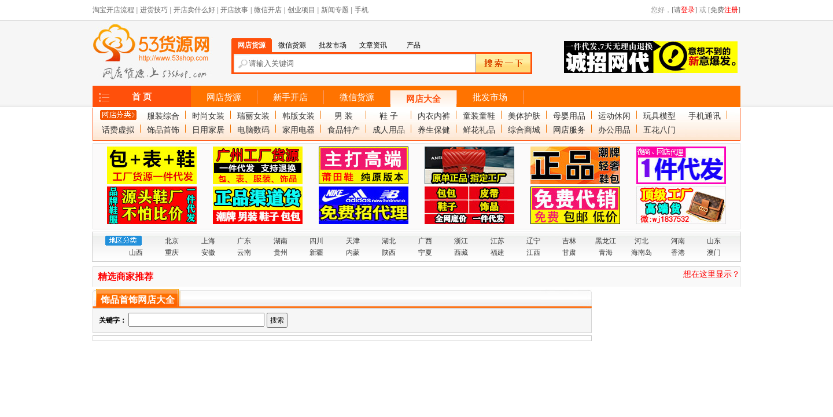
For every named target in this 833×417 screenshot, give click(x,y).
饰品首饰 (163, 129)
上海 (208, 241)
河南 (678, 241)
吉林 (569, 241)
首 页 (142, 96)
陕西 (389, 252)
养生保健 (434, 129)
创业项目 (301, 10)
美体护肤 (524, 115)
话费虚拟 (118, 129)
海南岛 (641, 252)
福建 (497, 252)
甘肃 (569, 252)
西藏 (461, 252)
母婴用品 (569, 115)
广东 (244, 241)
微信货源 (357, 97)
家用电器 (298, 129)
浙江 (461, 241)
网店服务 (569, 129)
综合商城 (524, 129)
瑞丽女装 (253, 115)
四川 (316, 241)
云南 (244, 252)
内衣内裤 (434, 115)
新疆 (316, 252)
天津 (353, 241)
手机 (361, 10)
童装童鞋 (479, 115)
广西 (425, 241)
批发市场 (490, 97)
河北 (641, 241)
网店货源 (224, 97)
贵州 (281, 252)
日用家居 (208, 129)
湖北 (389, 241)
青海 (606, 252)
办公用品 (614, 129)
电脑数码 (253, 129)
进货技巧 (154, 10)
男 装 (343, 115)
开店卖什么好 (194, 10)
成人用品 (389, 129)
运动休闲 (614, 115)
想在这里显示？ (711, 274)
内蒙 (353, 252)
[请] (684, 10)
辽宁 (533, 241)
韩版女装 (298, 115)
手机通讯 (704, 115)
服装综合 (163, 115)
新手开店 (290, 97)
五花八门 (659, 129)
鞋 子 (388, 115)
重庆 (172, 252)
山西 (136, 252)
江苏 (497, 241)
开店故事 (234, 10)
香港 (678, 252)
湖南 (281, 241)
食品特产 (343, 129)
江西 (533, 252)
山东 (714, 241)
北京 (172, 241)
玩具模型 (659, 115)
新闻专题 (335, 10)
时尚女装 (208, 115)
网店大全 (423, 99)
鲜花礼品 (479, 129)
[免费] (724, 10)
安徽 (208, 252)
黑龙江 (605, 241)
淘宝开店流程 (113, 10)
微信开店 (268, 10)
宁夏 (425, 252)
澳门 (714, 252)
